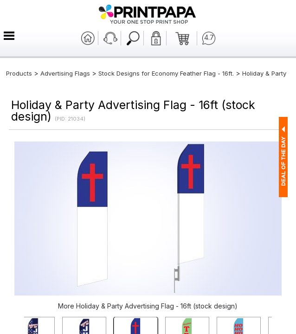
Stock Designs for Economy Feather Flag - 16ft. (166, 73)
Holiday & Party (264, 73)
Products (19, 73)
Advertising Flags (65, 73)
